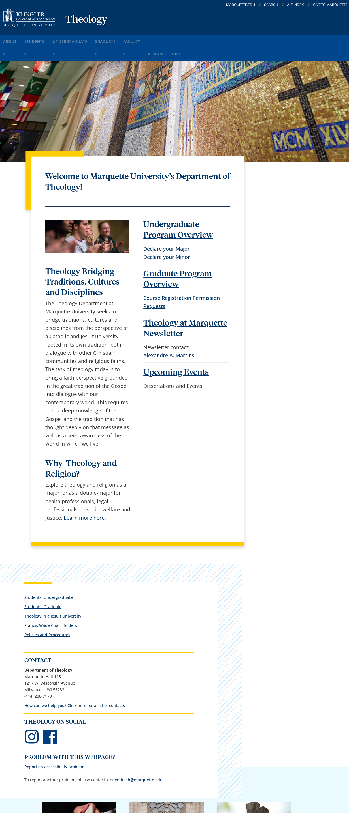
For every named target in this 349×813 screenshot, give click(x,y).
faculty (161, 39)
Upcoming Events (176, 355)
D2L (175, 733)
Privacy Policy (166, 781)
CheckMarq (184, 718)
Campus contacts (132, 703)
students (45, 39)
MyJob (178, 748)
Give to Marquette (330, 5)
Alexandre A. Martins (168, 338)
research (193, 39)
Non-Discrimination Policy (266, 781)
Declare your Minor (166, 239)
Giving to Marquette (254, 614)
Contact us (124, 733)
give (218, 39)
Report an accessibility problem (284, 356)
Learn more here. (85, 500)
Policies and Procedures (276, 209)
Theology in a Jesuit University (282, 191)
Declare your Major (167, 231)
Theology (86, 20)
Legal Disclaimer (208, 781)
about (14, 39)
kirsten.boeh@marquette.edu (282, 382)
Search (271, 5)
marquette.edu (240, 5)
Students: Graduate (272, 181)
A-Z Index (295, 5)
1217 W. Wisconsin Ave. (46, 727)
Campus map (127, 718)
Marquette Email (190, 703)
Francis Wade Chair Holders (280, 200)
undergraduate (86, 39)
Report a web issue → (282, 746)
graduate (129, 39)
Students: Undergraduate (278, 172)
